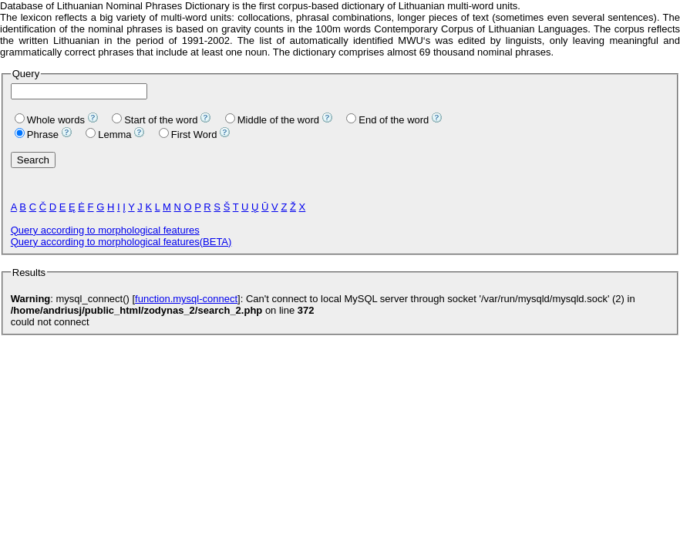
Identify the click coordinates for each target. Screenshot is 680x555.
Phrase (37, 134)
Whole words (50, 120)
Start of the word (154, 120)
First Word (188, 134)
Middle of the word (272, 120)
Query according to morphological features (105, 230)
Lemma (108, 134)
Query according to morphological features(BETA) (121, 241)
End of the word (387, 120)
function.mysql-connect (186, 298)
